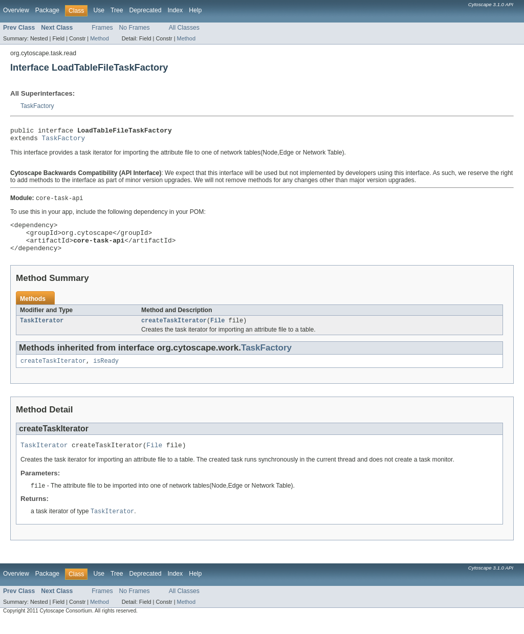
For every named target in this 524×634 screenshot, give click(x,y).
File (217, 331)
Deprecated (145, 10)
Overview (16, 10)
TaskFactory (37, 106)
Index (175, 10)
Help (195, 10)
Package (47, 10)
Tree (117, 10)
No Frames (134, 27)
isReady (106, 372)
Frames (102, 27)
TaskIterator (41, 331)
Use (98, 10)
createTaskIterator (174, 331)
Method (99, 38)
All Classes (184, 27)
